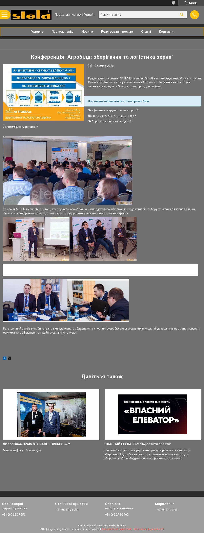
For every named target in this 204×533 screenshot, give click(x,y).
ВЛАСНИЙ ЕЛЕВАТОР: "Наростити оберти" (138, 444)
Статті (146, 31)
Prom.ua (121, 525)
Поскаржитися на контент (116, 529)
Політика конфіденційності (148, 529)
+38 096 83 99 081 (167, 510)
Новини (87, 31)
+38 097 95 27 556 (13, 514)
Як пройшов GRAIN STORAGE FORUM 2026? (36, 444)
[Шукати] (182, 15)
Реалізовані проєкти (117, 31)
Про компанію (63, 31)
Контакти (166, 31)
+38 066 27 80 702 (116, 514)
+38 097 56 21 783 (67, 510)
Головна (36, 31)
